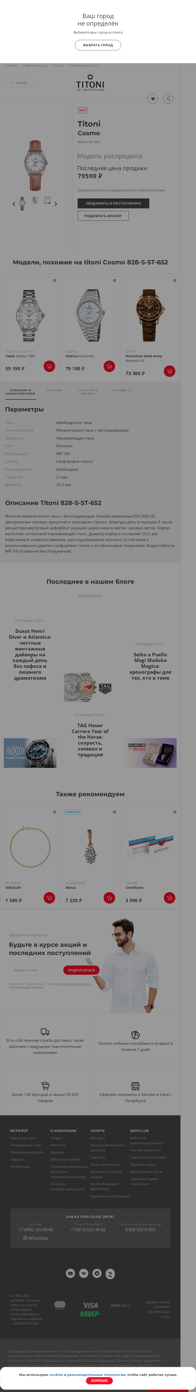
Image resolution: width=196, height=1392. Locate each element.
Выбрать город (98, 45)
